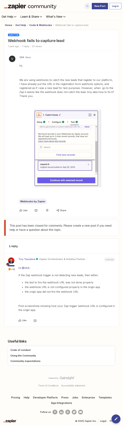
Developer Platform (45, 397)
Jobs (75, 397)
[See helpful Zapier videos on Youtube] (80, 412)
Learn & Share (31, 16)
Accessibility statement (73, 385)
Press (65, 397)
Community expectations (25, 361)
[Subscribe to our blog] (67, 412)
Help (26, 397)
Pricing (15, 397)
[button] (100, 6)
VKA (21, 57)
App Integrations (61, 403)
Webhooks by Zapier (32, 201)
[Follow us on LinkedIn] (61, 412)
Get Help (9, 16)
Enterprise (88, 397)
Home (8, 25)
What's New (56, 16)
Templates (105, 397)
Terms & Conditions (48, 385)
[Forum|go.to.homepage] (31, 6)
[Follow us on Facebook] (55, 412)
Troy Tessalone (26, 259)
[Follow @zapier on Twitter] (74, 412)
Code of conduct (20, 349)
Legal (103, 421)
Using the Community (23, 355)
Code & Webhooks (40, 25)
